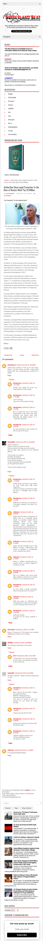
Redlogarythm (13, 127)
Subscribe (22, 935)
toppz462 (11, 673)
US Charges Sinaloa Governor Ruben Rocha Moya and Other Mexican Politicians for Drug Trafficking (25, 891)
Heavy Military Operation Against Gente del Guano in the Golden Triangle (26, 849)
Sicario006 (11, 442)
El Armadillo (12, 97)
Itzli (9, 112)
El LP (14, 656)
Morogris (11, 120)
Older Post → (36, 355)
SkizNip (10, 643)
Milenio (6, 343)
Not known (11, 629)
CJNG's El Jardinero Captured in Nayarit (26, 837)
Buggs (10, 94)
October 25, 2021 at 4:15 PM (24, 629)
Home (6, 180)
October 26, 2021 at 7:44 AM (24, 750)
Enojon (10, 105)
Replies (11, 379)
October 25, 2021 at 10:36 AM (25, 442)
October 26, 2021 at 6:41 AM (26, 656)
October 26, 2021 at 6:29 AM (24, 673)
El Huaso (11, 101)
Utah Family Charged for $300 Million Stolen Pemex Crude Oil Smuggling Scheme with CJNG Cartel (25, 862)
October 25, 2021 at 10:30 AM (26, 365)
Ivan (9, 116)
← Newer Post (7, 355)
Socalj (10, 131)
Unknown (16, 512)
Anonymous (12, 365)
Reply (9, 375)
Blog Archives (26, 808)
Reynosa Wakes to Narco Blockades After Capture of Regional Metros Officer (25, 876)
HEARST (11, 108)
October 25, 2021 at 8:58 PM (22, 643)
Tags (16, 808)
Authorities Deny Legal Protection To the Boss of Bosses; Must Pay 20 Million (21, 188)
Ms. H (10, 123)
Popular (7, 808)
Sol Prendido (12, 134)
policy (10, 85)
